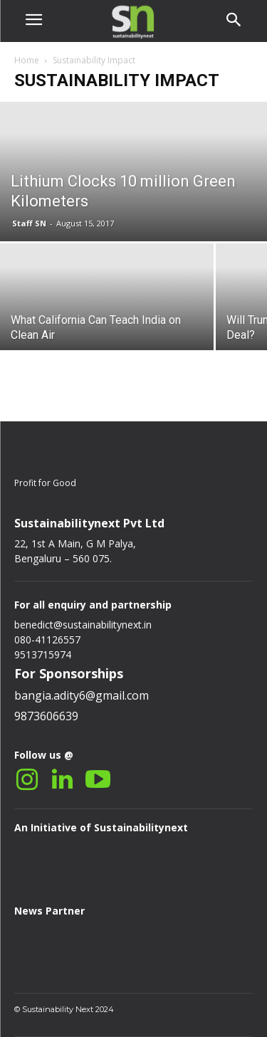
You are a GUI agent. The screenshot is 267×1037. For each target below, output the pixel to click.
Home (26, 60)
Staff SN (29, 223)
